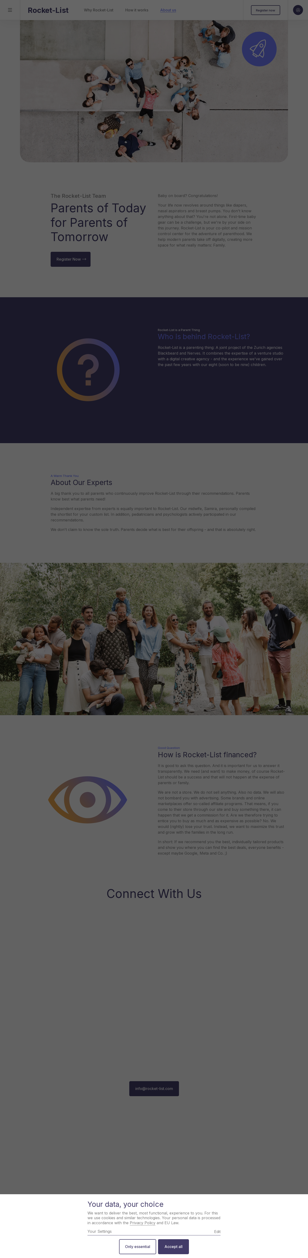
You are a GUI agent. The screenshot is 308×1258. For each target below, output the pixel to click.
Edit (217, 1231)
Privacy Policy (142, 1222)
